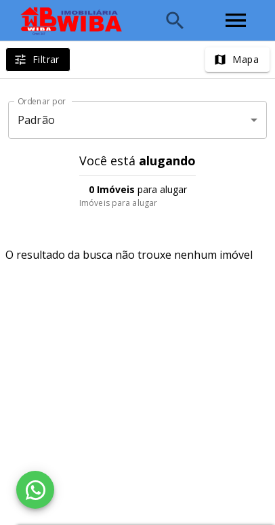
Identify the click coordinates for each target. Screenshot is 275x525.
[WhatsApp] (35, 490)
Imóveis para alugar (118, 203)
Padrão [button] (36, 119)
